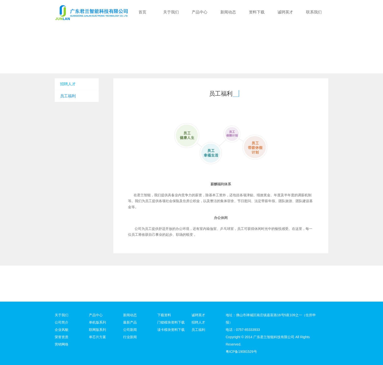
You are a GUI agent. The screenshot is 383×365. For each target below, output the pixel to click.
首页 (142, 12)
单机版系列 (97, 322)
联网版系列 (97, 330)
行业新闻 (130, 337)
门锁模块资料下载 (171, 322)
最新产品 (130, 322)
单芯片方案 (97, 337)
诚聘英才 (285, 12)
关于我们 (171, 12)
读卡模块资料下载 (171, 330)
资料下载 (257, 12)
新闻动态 (228, 12)
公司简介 (61, 322)
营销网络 (61, 344)
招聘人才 (68, 84)
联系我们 (314, 12)
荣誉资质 (61, 337)
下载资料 (164, 315)
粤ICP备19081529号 (241, 352)
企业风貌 (61, 330)
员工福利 (68, 96)
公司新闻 (130, 330)
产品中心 (199, 12)
